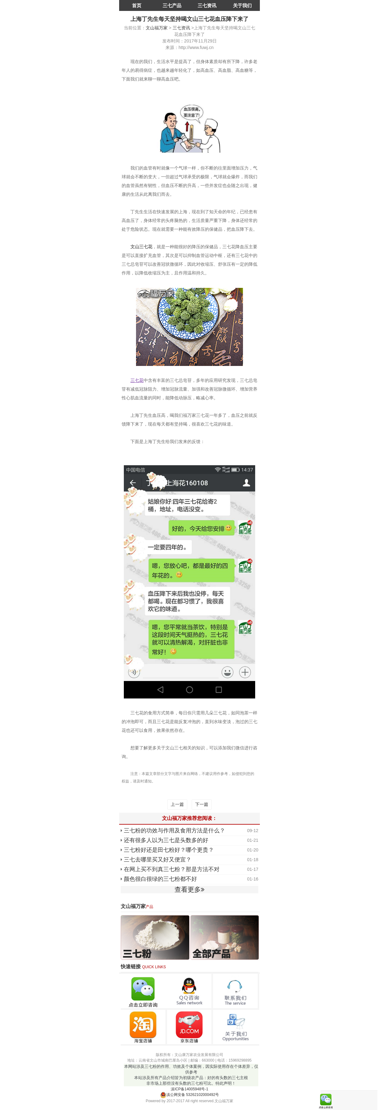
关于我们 (242, 5)
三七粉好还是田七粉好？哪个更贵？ (169, 850)
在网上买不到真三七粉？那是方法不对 (172, 869)
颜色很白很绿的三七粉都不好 (160, 879)
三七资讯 (207, 5)
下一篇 (201, 804)
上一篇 (177, 804)
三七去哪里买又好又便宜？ (157, 859)
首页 (136, 5)
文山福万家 (157, 27)
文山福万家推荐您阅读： (189, 818)
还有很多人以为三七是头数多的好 (166, 840)
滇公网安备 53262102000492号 (189, 1095)
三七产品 (172, 5)
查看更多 (189, 889)
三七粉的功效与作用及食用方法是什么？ (174, 830)
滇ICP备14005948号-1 (189, 1089)
